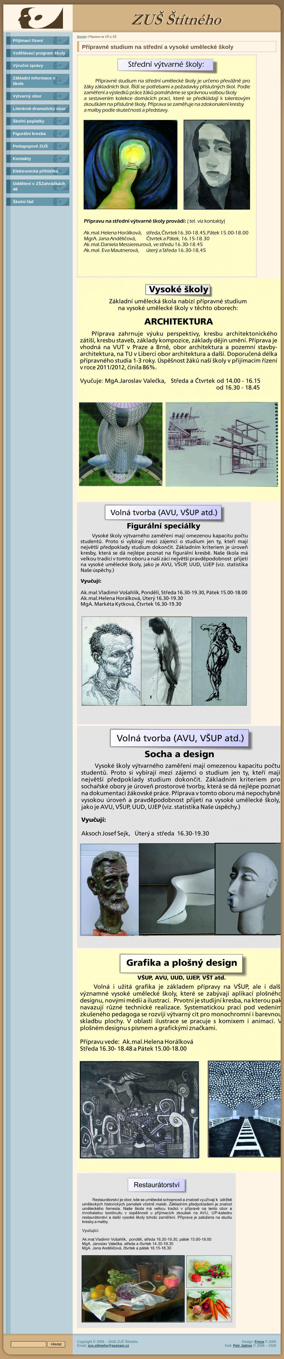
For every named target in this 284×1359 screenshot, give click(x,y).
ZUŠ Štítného (142, 18)
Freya (259, 1342)
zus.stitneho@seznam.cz (108, 1346)
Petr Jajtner (242, 1346)
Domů (81, 36)
